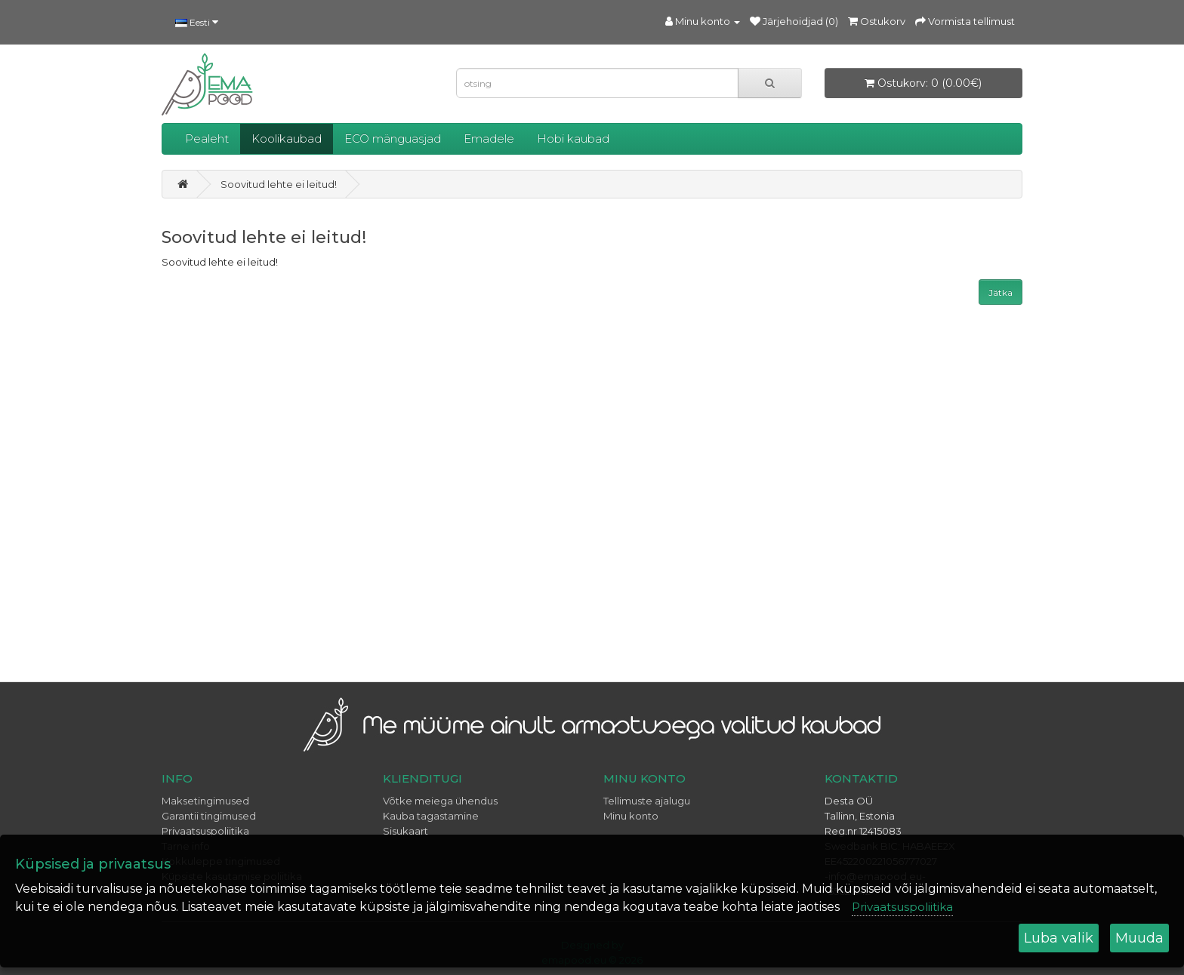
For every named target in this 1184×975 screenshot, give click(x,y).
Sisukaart (405, 831)
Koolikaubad (286, 138)
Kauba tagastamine (431, 816)
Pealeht (207, 138)
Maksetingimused (205, 801)
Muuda (1139, 938)
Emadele (489, 138)
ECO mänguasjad (392, 138)
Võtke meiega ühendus (440, 801)
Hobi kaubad (573, 138)
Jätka (1000, 292)
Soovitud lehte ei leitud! (278, 184)
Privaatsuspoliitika (205, 831)
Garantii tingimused (209, 816)
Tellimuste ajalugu (646, 801)
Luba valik (1058, 938)
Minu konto (630, 816)
